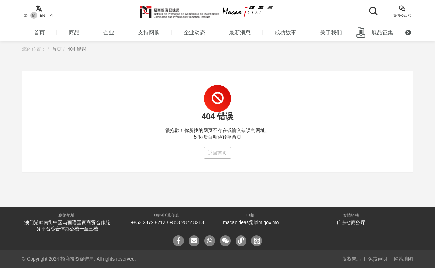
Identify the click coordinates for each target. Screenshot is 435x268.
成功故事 (285, 32)
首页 (39, 32)
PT (51, 15)
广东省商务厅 (351, 222)
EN (42, 15)
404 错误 (77, 49)
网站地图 (403, 259)
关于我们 (331, 32)
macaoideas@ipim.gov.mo (251, 222)
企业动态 (194, 32)
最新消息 (240, 32)
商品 (74, 32)
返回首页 (217, 153)
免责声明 (377, 259)
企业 (108, 32)
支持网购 (149, 32)
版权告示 (351, 259)
